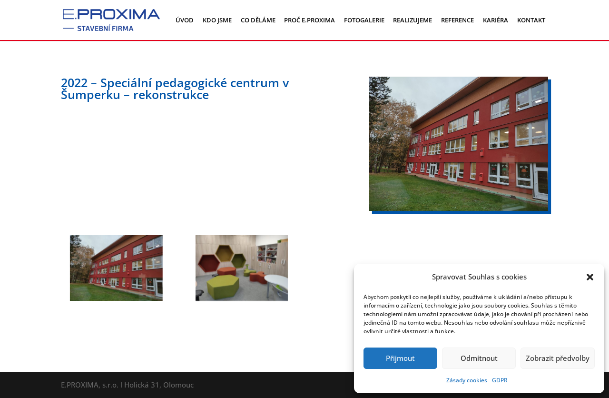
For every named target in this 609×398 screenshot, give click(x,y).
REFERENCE (457, 20)
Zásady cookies (466, 380)
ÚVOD (185, 20)
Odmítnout (479, 358)
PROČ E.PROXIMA (309, 20)
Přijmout (400, 358)
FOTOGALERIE (364, 20)
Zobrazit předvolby (557, 358)
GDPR (500, 380)
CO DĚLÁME (258, 20)
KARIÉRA (495, 20)
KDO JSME (217, 20)
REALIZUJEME (412, 20)
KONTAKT (531, 20)
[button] (590, 277)
